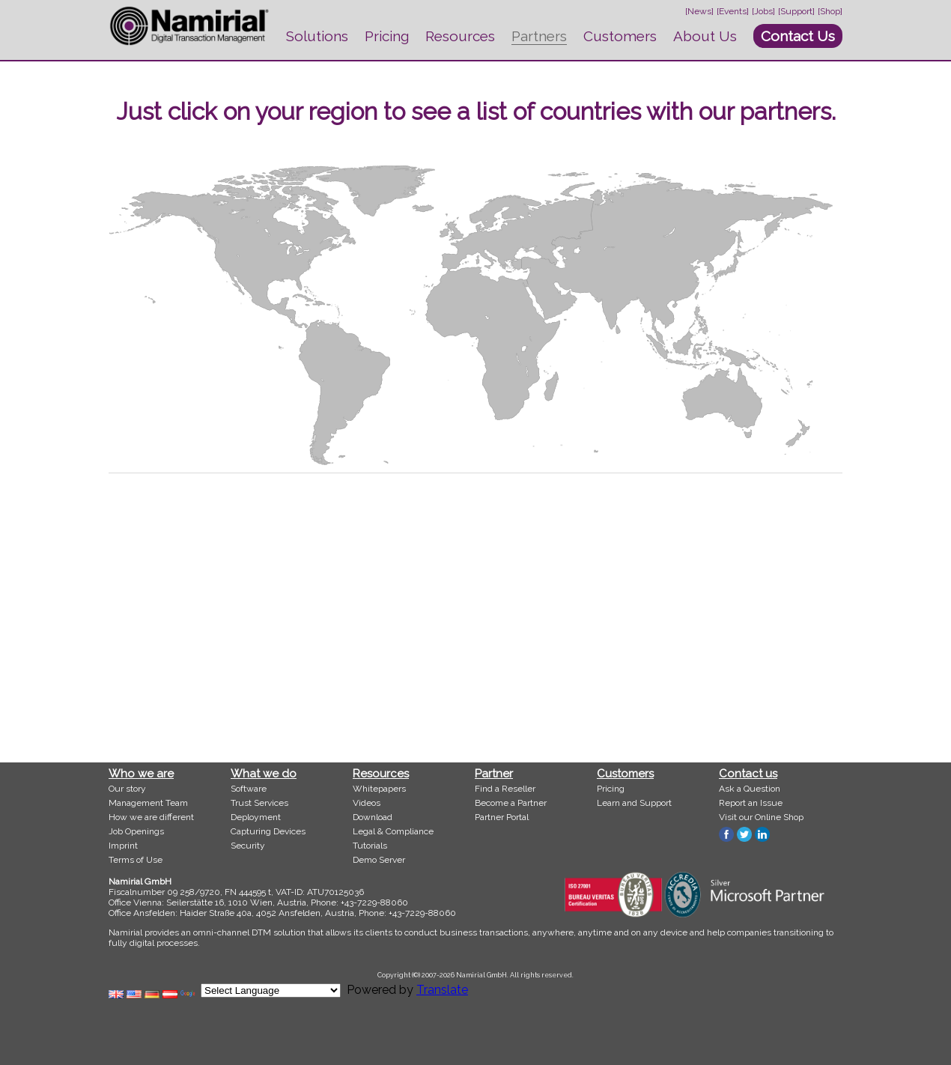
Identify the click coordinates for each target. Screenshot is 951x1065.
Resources (460, 36)
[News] (699, 11)
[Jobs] (763, 11)
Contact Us (798, 36)
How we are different (151, 817)
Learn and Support (634, 803)
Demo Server (379, 860)
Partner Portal (502, 817)
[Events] (733, 11)
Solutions (317, 36)
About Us (705, 36)
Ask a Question (749, 788)
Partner (494, 773)
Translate (442, 990)
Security (248, 845)
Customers (620, 36)
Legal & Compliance (393, 831)
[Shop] (830, 11)
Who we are (141, 773)
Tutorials (370, 845)
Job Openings (136, 831)
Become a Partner (511, 803)
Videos (366, 803)
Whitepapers (379, 788)
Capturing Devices (268, 831)
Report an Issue (751, 803)
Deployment (256, 817)
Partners (539, 36)
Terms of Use (135, 860)
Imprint (123, 845)
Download (372, 817)
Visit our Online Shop (761, 817)
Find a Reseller (505, 788)
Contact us (748, 773)
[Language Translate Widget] (271, 990)
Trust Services (259, 803)
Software (249, 788)
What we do (264, 773)
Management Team (148, 803)
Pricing (387, 36)
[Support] (796, 11)
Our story (127, 788)
